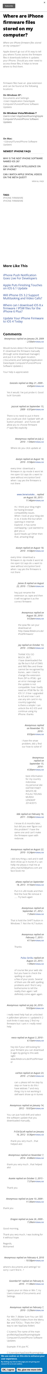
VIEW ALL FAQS (38, 181)
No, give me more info (29, 1369)
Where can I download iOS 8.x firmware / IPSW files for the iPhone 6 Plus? (23, 308)
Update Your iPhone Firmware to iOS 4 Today (23, 319)
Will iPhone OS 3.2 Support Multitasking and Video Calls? (22, 296)
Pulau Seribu (27, 957)
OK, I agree (8, 1369)
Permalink (39, 342)
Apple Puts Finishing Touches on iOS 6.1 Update (22, 286)
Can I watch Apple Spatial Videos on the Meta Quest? (22, 176)
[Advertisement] (23, 233)
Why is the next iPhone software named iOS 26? (23, 160)
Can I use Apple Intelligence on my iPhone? (22, 168)
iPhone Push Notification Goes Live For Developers (20, 276)
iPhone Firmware (13, 197)
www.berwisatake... (26, 494)
